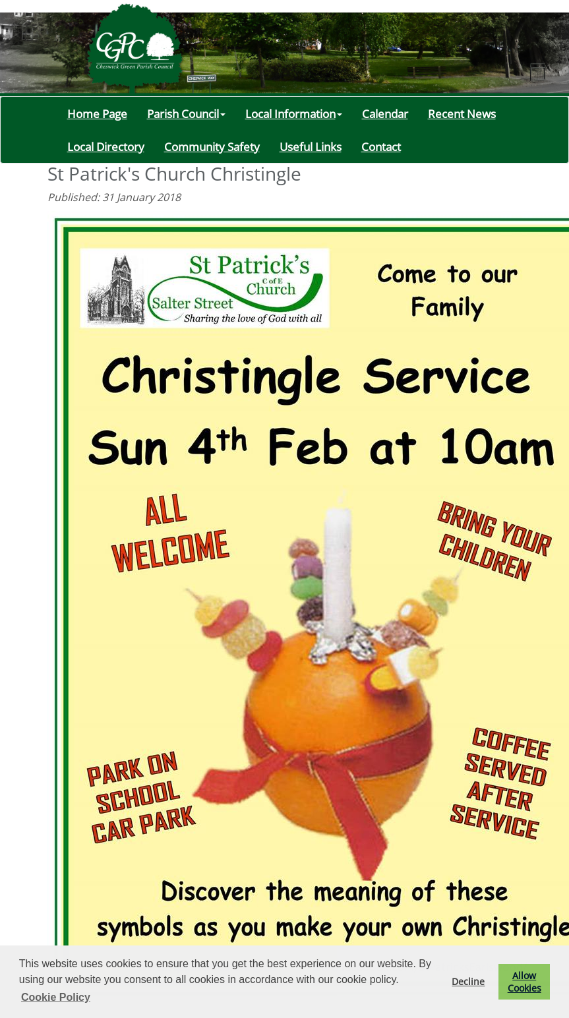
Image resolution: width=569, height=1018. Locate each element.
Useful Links (311, 146)
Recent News (462, 113)
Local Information (293, 113)
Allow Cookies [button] (524, 981)
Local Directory (105, 146)
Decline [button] (468, 981)
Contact (381, 146)
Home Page (97, 113)
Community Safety (212, 146)
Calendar (385, 113)
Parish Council (186, 113)
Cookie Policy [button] (55, 997)
